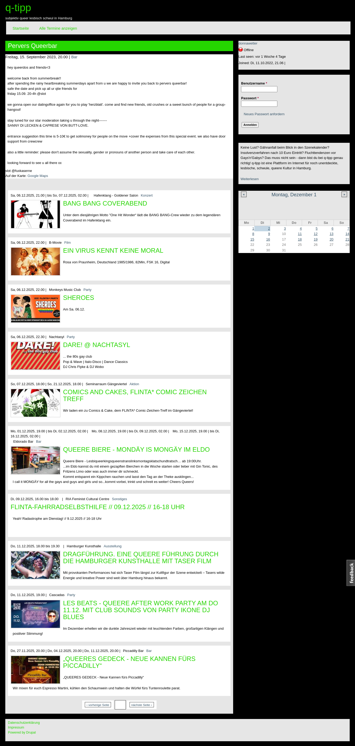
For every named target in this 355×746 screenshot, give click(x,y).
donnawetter (248, 43)
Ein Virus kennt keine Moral (113, 250)
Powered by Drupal (22, 732)
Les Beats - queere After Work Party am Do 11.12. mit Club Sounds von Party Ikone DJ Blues (140, 610)
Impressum (16, 727)
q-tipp (18, 7)
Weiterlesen (250, 179)
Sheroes (78, 297)
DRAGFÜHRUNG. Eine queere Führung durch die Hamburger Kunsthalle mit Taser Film (141, 557)
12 (315, 234)
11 (299, 234)
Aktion (134, 384)
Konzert (147, 195)
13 (331, 234)
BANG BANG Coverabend (105, 203)
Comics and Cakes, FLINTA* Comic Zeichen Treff (135, 395)
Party (87, 290)
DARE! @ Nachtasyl (96, 344)
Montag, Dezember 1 (294, 194)
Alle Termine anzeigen (58, 28)
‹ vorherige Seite (98, 705)
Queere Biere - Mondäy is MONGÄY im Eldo (136, 449)
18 (299, 239)
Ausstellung (112, 546)
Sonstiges (119, 499)
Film (67, 243)
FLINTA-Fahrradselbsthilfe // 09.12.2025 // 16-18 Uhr (98, 506)
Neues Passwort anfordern (264, 114)
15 (252, 239)
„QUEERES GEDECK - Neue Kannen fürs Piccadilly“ (129, 662)
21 (347, 239)
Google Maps (38, 176)
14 (347, 234)
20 (331, 239)
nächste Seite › (141, 705)
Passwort (250, 98)
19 (315, 239)
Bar (74, 57)
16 (268, 239)
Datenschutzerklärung (24, 723)
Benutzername (254, 83)
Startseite (21, 28)
